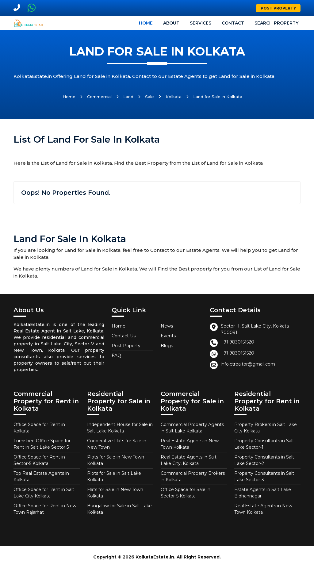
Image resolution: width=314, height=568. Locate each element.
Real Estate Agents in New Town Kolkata (190, 444)
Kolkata (174, 96)
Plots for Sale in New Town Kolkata (115, 460)
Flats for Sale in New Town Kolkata (115, 493)
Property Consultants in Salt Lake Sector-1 (264, 444)
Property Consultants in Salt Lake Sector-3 (264, 476)
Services (200, 23)
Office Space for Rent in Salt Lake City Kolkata (43, 493)
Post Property (278, 8)
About (171, 23)
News (167, 326)
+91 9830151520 (237, 342)
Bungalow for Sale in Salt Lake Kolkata (119, 509)
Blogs (167, 345)
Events (168, 336)
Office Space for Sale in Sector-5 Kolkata (185, 493)
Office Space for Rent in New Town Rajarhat (44, 509)
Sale (149, 96)
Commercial (99, 96)
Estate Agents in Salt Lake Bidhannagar (262, 493)
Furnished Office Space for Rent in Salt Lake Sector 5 (42, 444)
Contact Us (124, 336)
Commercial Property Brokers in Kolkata (193, 476)
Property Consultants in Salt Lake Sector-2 (264, 460)
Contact (233, 23)
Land (128, 96)
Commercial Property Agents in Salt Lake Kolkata (192, 428)
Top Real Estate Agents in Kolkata (41, 476)
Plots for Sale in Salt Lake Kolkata (114, 476)
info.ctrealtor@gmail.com (248, 364)
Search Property (276, 23)
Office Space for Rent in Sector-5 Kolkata (39, 460)
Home (146, 23)
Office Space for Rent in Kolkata (39, 428)
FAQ (116, 355)
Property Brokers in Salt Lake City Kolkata (265, 428)
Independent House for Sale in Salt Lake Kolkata (120, 428)
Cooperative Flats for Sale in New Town (116, 444)
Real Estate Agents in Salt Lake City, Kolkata (188, 460)
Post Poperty (126, 345)
